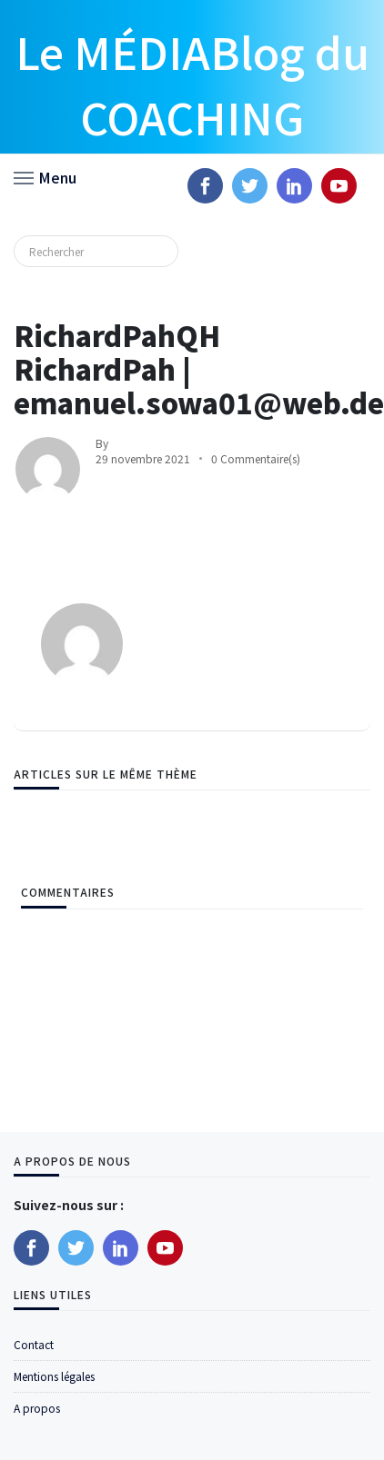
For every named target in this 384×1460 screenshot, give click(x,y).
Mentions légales (54, 1376)
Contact (34, 1344)
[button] (45, 176)
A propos (37, 1407)
